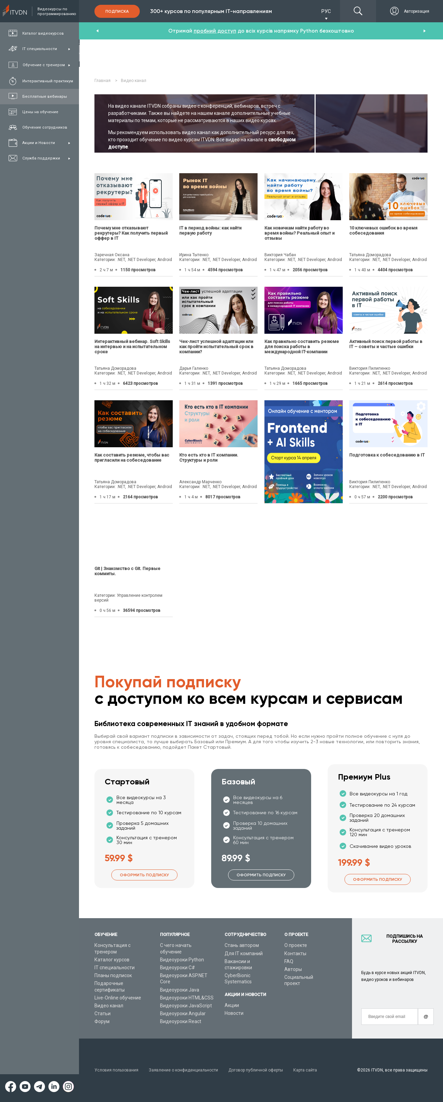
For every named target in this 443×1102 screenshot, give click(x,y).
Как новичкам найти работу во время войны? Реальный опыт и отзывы (299, 233)
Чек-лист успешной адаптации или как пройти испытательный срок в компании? (216, 346)
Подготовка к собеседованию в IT (387, 455)
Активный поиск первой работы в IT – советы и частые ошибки (385, 344)
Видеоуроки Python (182, 959)
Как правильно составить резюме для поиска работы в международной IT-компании (301, 346)
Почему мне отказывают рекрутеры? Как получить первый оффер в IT (131, 233)
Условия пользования (116, 1070)
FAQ (288, 961)
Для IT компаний (244, 953)
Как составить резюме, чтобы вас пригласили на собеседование (131, 457)
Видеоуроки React (180, 1021)
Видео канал (108, 1005)
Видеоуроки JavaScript (186, 1005)
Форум (102, 1021)
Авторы (293, 969)
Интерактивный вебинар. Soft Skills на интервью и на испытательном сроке (132, 346)
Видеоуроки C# (177, 967)
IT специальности (114, 967)
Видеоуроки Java (179, 990)
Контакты (295, 953)
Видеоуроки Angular (183, 1013)
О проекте (295, 945)
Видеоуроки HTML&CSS (187, 997)
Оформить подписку (144, 875)
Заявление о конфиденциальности (183, 1070)
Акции (232, 1005)
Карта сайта (305, 1070)
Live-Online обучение (117, 997)
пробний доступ (215, 31)
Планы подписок (113, 975)
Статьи (102, 1013)
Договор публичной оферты (255, 1070)
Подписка (117, 11)
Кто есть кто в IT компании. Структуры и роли (208, 457)
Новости (234, 1013)
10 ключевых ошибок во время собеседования (383, 230)
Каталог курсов (111, 959)
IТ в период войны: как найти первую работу (210, 230)
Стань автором (242, 945)
